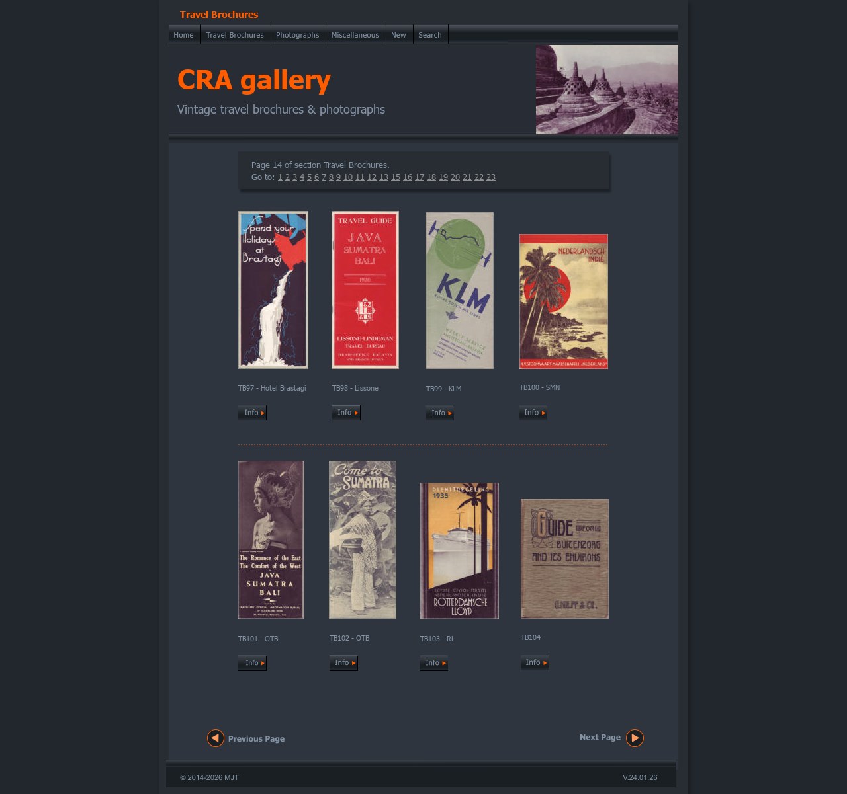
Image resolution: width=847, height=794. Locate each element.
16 (407, 176)
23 (491, 176)
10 (348, 176)
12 (372, 176)
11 (360, 176)
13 (383, 176)
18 (431, 176)
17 (419, 176)
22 (479, 176)
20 (455, 176)
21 (467, 176)
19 (443, 176)
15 (395, 176)
